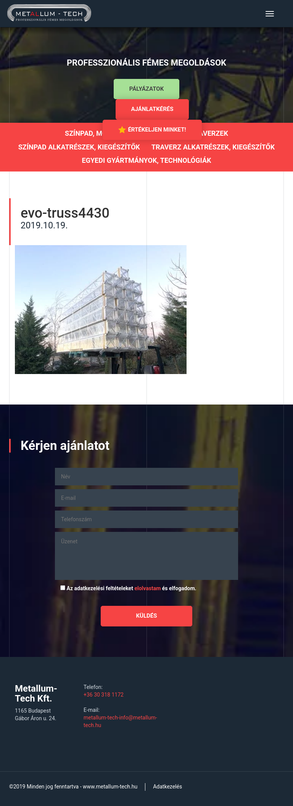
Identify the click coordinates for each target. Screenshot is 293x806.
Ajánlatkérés (152, 109)
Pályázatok (146, 88)
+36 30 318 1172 (104, 695)
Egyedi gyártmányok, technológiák (146, 160)
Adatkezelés (167, 787)
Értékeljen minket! (152, 129)
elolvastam (147, 588)
